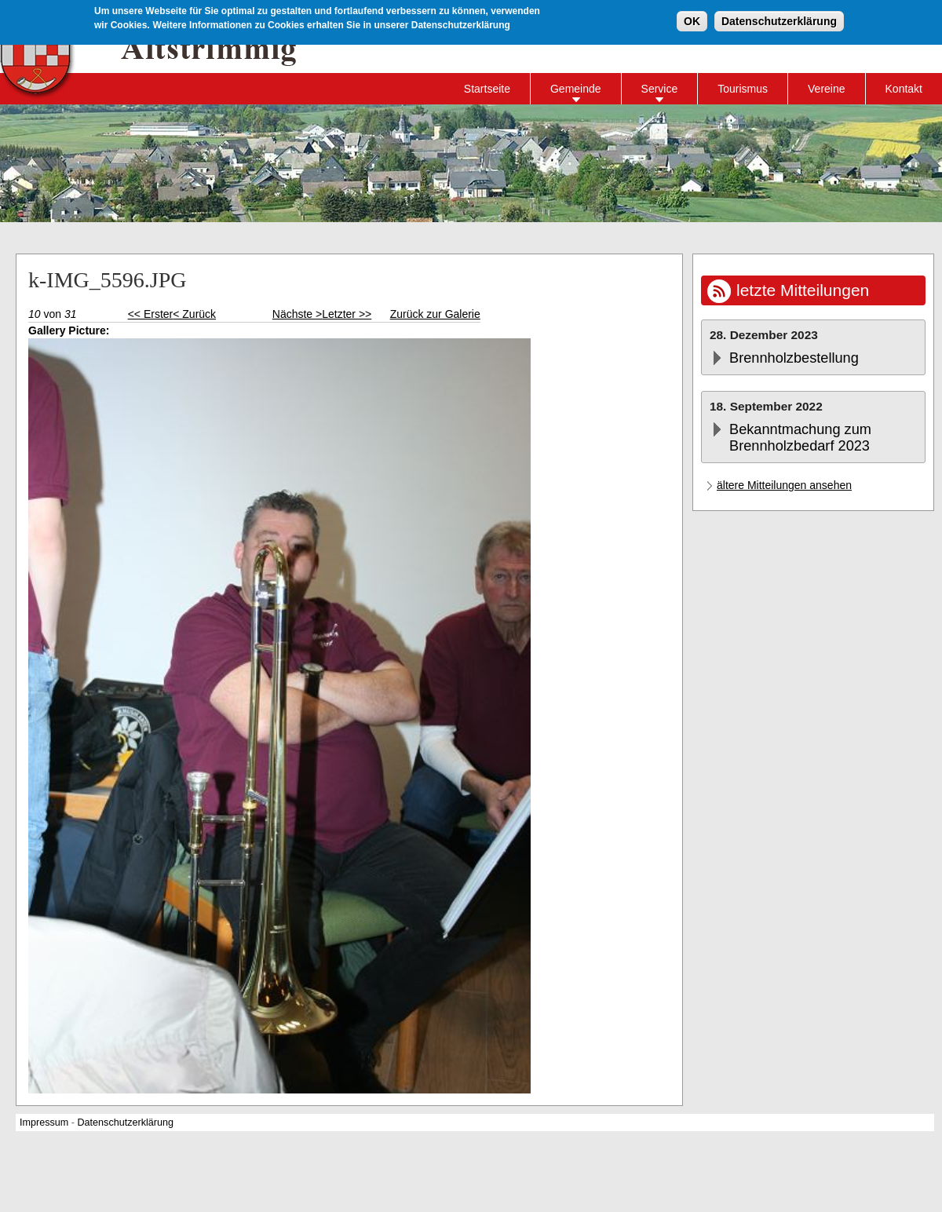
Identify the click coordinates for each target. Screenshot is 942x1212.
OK (692, 19)
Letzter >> (346, 314)
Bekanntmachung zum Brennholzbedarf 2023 (800, 438)
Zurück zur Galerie (435, 314)
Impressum (44, 1122)
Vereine (826, 88)
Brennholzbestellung (794, 358)
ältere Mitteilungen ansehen (784, 485)
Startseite (487, 88)
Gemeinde (575, 88)
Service (659, 88)
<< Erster (150, 314)
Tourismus (742, 88)
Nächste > (297, 314)
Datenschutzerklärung (779, 19)
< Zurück (194, 314)
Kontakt (903, 88)
